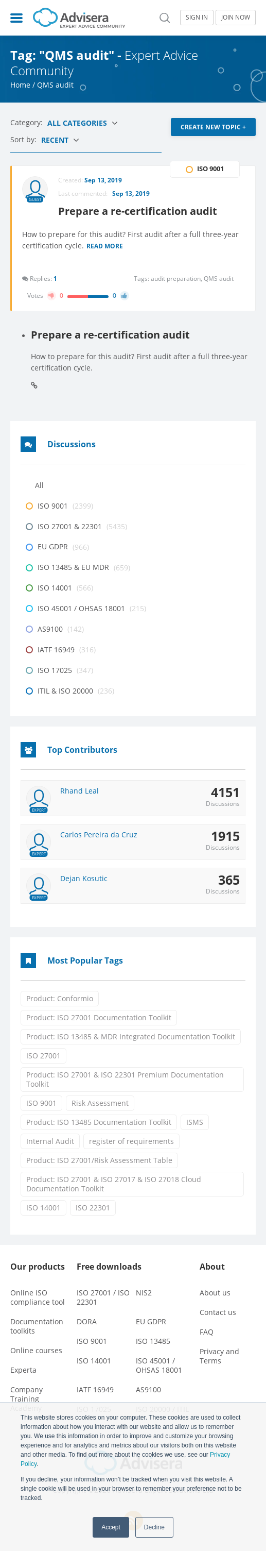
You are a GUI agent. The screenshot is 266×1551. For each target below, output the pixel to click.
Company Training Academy (26, 1399)
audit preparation (177, 278)
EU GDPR (151, 1321)
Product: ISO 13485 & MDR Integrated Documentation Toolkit (130, 1036)
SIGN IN (197, 17)
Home (20, 85)
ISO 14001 (43, 1207)
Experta (23, 1370)
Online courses (36, 1350)
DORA (87, 1321)
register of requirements (131, 1141)
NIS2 (144, 1292)
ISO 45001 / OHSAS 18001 (159, 1365)
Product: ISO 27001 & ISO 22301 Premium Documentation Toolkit (125, 1079)
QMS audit (219, 278)
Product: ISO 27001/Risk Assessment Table (99, 1160)
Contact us (218, 1312)
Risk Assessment (100, 1103)
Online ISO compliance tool (37, 1297)
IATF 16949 (95, 1389)
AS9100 (148, 1389)
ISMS (194, 1122)
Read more (104, 246)
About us (215, 1292)
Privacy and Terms (219, 1355)
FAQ (207, 1332)
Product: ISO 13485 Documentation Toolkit (98, 1122)
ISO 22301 (93, 1207)
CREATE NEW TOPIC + (213, 127)
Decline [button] (154, 1527)
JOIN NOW (235, 17)
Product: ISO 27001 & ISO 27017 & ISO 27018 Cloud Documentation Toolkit (113, 1183)
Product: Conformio (59, 998)
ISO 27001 (43, 1055)
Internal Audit (50, 1141)
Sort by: (24, 139)
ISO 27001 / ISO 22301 (103, 1297)
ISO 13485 (153, 1341)
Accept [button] (110, 1527)
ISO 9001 (41, 1103)
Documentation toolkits (36, 1326)
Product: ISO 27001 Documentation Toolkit (98, 1017)
